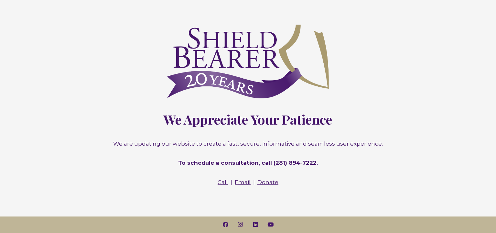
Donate (267, 182)
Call (223, 182)
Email (243, 182)
